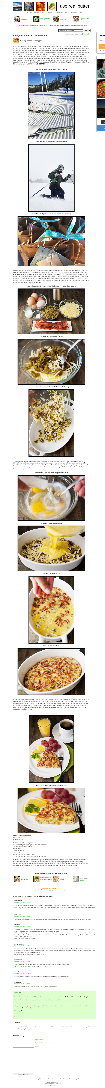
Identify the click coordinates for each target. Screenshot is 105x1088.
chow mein (63, 19)
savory (68, 890)
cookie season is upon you (74, 34)
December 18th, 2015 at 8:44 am (22, 961)
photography (74, 12)
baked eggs (24, 879)
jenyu (16, 992)
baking (33, 890)
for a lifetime (87, 34)
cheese (43, 890)
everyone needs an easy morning (30, 35)
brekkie (38, 890)
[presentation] (29, 1067)
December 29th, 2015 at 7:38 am (22, 1024)
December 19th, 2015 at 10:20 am (23, 983)
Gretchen (17, 972)
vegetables (74, 890)
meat (60, 890)
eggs (50, 890)
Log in (80, 12)
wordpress (55, 1082)
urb (27, 12)
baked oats (24, 19)
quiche (62, 879)
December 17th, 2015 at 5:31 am (22, 902)
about (31, 12)
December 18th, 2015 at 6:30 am (22, 945)
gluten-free (55, 890)
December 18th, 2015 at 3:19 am (22, 926)
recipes (42, 12)
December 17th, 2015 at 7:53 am (22, 916)
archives (67, 12)
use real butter (74, 6)
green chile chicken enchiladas (45, 19)
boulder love (49, 12)
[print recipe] (17, 837)
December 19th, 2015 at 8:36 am (22, 973)
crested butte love (58, 12)
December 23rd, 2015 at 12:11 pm (23, 994)
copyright (36, 12)
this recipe (19, 839)
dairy (46, 890)
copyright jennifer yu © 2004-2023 (27, 25)
